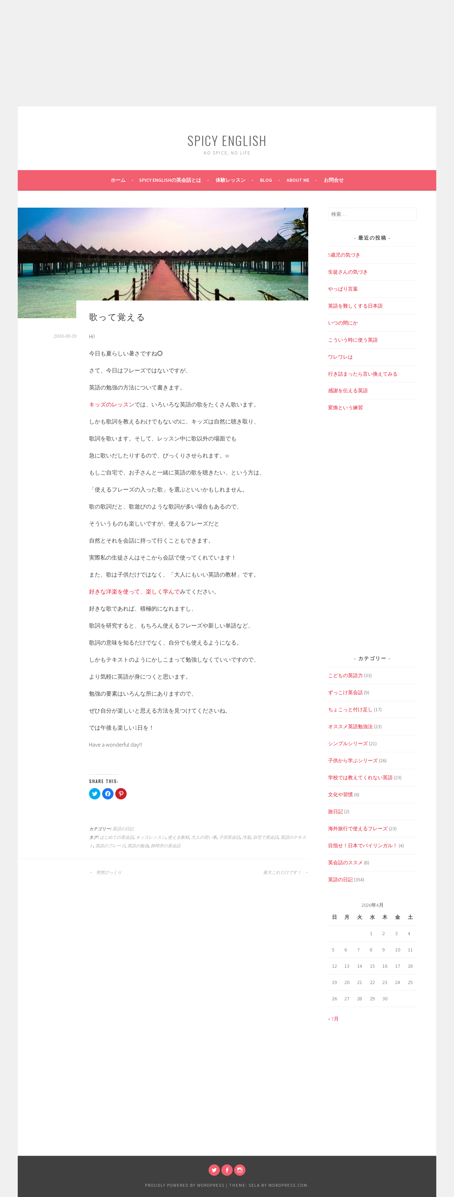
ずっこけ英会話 (345, 692)
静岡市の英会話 (166, 845)
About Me (298, 180)
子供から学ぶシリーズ (353, 760)
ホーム (118, 180)
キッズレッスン (151, 837)
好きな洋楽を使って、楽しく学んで (134, 591)
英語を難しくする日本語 (355, 306)
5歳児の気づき (344, 255)
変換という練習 (345, 407)
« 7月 (333, 1019)
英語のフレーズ (110, 845)
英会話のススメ (345, 862)
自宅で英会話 (265, 837)
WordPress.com (288, 1185)
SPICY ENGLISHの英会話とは (170, 180)
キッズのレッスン (111, 404)
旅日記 (335, 811)
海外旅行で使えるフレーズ (358, 828)
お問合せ (334, 180)
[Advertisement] (227, 53)
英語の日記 (123, 828)
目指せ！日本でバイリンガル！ (363, 845)
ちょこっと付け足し (350, 709)
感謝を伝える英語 (348, 390)
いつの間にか (343, 323)
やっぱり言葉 (343, 289)
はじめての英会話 (117, 837)
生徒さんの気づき (348, 272)
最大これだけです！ (286, 872)
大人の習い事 (204, 837)
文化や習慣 (340, 794)
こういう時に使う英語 (353, 340)
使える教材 (178, 837)
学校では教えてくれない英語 (360, 777)
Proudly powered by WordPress (185, 1185)
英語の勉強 (138, 845)
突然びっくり (105, 872)
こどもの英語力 (345, 675)
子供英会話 (229, 837)
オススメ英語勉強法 (350, 726)
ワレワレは (340, 357)
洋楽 (246, 837)
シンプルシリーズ (348, 743)
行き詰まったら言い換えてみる (363, 374)
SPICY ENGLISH (227, 140)
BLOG (266, 180)
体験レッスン (230, 180)
